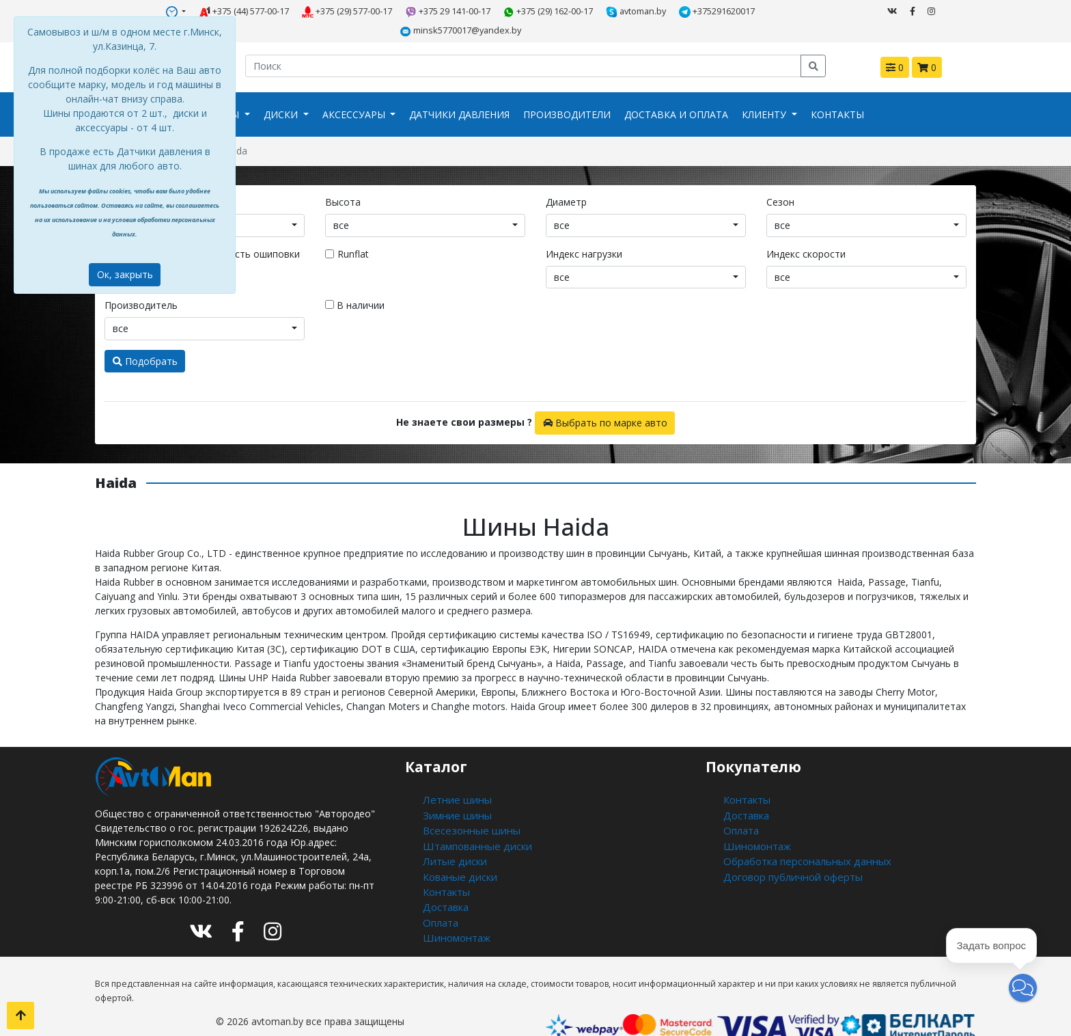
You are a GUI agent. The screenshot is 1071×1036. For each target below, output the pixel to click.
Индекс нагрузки (584, 232)
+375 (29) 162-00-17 (484, 11)
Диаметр (566, 180)
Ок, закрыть (125, 274)
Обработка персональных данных (802, 835)
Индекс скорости (806, 232)
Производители (567, 93)
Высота (343, 180)
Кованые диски (457, 849)
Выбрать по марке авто (605, 401)
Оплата (440, 892)
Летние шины (453, 778)
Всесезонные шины (467, 806)
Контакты (837, 93)
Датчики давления (459, 93)
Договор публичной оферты (789, 849)
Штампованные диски (474, 821)
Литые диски (452, 835)
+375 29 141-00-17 (383, 11)
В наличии (355, 283)
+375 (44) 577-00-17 (180, 11)
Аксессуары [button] (355, 93)
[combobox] (425, 204)
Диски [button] (282, 93)
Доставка (445, 878)
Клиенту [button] (765, 93)
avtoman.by (570, 11)
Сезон (780, 180)
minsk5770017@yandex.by (759, 11)
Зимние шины (454, 792)
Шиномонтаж (454, 907)
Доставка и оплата (676, 93)
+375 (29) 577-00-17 (283, 11)
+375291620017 (650, 11)
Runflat (353, 232)
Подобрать (145, 339)
